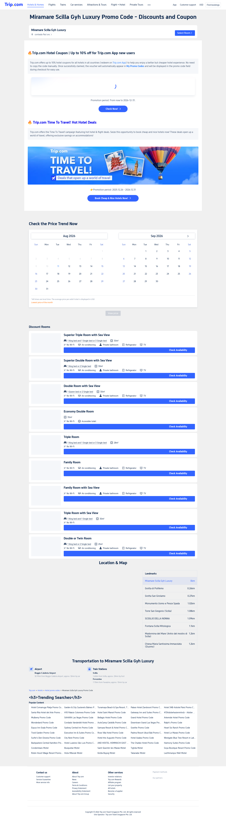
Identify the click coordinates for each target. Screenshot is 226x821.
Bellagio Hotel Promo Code (110, 717)
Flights (51, 4)
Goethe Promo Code (140, 728)
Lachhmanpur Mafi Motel (175, 753)
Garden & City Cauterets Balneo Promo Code (80, 707)
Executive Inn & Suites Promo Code (80, 733)
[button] (185, 33)
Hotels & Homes (35, 4)
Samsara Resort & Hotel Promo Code (114, 728)
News (74, 780)
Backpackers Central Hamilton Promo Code (47, 743)
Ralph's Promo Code (173, 722)
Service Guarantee (43, 780)
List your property (115, 785)
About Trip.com (78, 777)
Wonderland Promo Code (42, 722)
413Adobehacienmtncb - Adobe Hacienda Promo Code (180, 712)
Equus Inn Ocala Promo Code (44, 728)
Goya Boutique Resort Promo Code (180, 748)
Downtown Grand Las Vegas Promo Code (147, 722)
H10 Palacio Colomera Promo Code (79, 712)
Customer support (188, 5)
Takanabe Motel (138, 753)
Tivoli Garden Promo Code (43, 733)
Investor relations (115, 777)
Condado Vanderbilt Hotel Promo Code (80, 722)
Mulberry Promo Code (41, 717)
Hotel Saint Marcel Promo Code (112, 712)
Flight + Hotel (118, 4)
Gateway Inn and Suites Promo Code (147, 712)
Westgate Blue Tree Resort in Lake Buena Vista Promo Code (180, 738)
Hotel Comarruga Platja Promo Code (47, 707)
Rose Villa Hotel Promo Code (110, 733)
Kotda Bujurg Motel (106, 753)
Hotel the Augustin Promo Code (112, 738)
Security (111, 794)
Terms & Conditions (79, 785)
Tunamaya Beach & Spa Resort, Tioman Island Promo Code (114, 707)
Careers (75, 782)
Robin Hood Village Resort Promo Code (47, 753)
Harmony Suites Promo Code (177, 743)
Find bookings (213, 5)
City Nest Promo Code (74, 738)
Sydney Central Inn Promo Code (78, 728)
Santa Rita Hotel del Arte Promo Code (47, 712)
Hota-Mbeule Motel (73, 753)
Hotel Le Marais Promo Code (177, 733)
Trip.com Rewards (114, 780)
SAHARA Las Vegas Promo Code (78, 717)
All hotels (111, 788)
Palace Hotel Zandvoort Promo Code (147, 707)
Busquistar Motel (71, 748)
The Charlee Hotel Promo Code (145, 743)
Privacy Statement (79, 788)
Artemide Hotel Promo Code (177, 717)
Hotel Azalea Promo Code (142, 738)
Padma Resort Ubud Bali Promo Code (147, 733)
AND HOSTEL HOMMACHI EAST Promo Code (114, 743)
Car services (76, 4)
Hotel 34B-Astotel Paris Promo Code (180, 707)
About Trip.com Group (80, 794)
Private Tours (136, 4)
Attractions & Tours (96, 4)
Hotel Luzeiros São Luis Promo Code (80, 743)
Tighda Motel (137, 748)
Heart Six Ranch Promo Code (177, 728)
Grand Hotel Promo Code (142, 717)
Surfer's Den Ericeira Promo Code (46, 738)
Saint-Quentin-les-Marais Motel (112, 748)
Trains (63, 4)
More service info (43, 782)
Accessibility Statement (81, 791)
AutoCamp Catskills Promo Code (112, 722)
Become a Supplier (115, 791)
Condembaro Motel (39, 748)
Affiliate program (114, 782)
